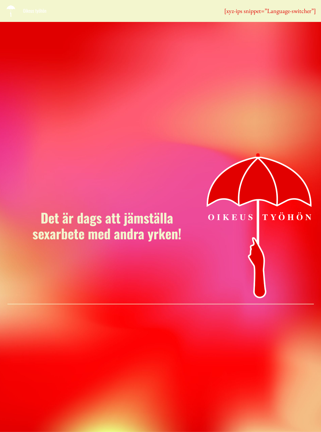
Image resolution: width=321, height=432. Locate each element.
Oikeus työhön (34, 10)
